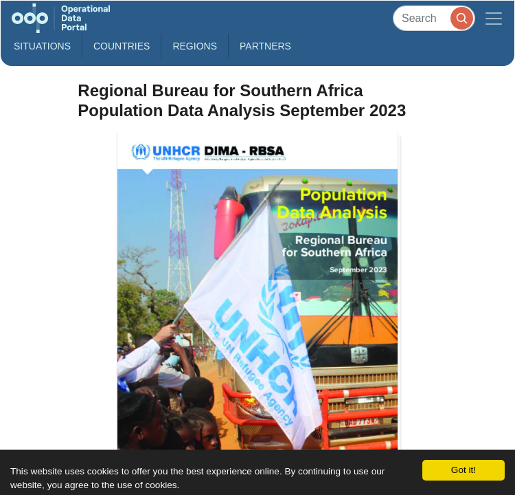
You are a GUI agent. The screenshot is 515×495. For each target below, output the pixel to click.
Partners (265, 46)
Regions (194, 46)
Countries (121, 46)
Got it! (463, 470)
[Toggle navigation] (493, 18)
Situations (42, 46)
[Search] (434, 18)
